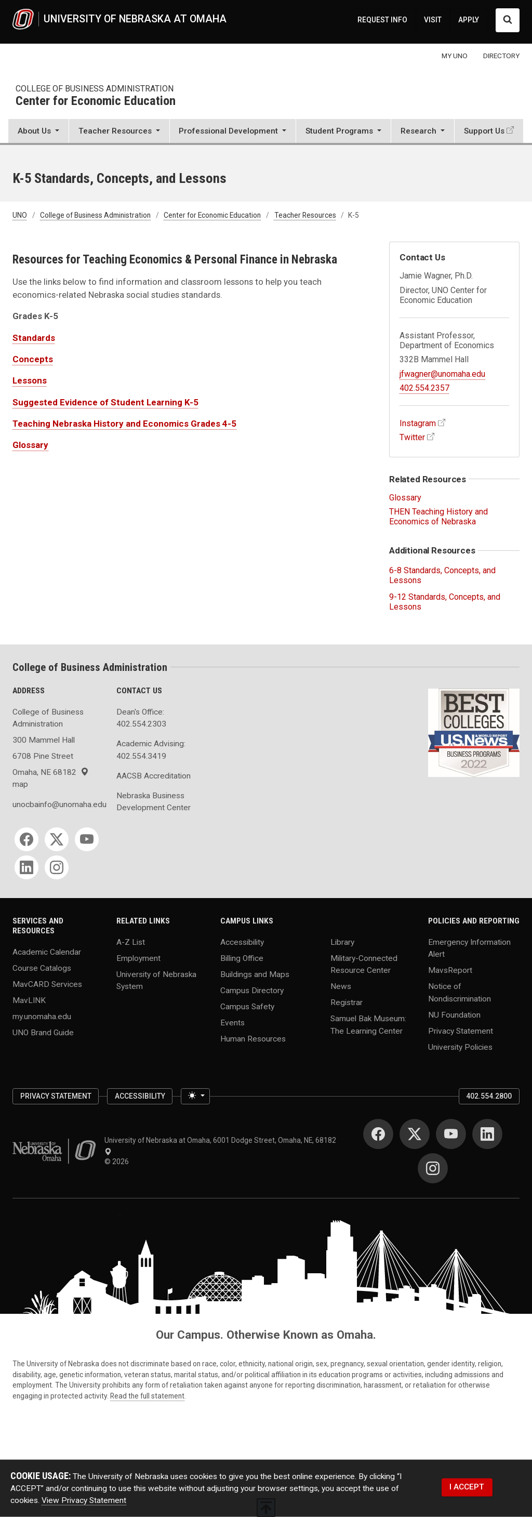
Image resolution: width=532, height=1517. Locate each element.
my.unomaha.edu (41, 1016)
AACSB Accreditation (153, 776)
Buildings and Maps (254, 974)
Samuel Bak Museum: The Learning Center (368, 1024)
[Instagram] (57, 867)
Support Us (484, 131)
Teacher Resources (305, 215)
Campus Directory (252, 990)
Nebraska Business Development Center (153, 801)
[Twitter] (57, 839)
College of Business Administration (95, 89)
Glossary (30, 445)
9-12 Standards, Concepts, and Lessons (444, 602)
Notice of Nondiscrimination (459, 992)
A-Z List (130, 942)
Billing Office (241, 958)
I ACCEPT (466, 1487)
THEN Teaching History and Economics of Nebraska (438, 516)
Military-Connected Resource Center (363, 964)
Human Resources (253, 1038)
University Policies (460, 1046)
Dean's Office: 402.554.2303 (141, 718)
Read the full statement (147, 1396)
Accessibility (242, 942)
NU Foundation (454, 1014)
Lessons (29, 380)
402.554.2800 (489, 1096)
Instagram (418, 423)
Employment (138, 958)
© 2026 (118, 1161)
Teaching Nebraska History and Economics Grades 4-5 (124, 423)
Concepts (32, 359)
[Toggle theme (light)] (195, 1096)
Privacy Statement (460, 1030)
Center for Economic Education (96, 101)
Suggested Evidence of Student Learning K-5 (105, 402)
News (340, 986)
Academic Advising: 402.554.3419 (150, 749)
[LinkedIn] (26, 867)
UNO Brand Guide (43, 1032)
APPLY (468, 20)
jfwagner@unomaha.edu (442, 374)
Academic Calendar (46, 951)
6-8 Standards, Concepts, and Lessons (442, 575)
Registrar (346, 1002)
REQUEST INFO (382, 20)
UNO (19, 215)
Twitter (412, 437)
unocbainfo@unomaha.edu (58, 804)
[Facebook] (26, 839)
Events (232, 1022)
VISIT (433, 20)
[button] (38, 132)
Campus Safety (247, 1006)
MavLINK (29, 1000)
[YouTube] (87, 839)
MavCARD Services (47, 983)
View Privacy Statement (84, 1500)
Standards (33, 338)
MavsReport (450, 970)
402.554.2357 (424, 388)
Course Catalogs (41, 967)
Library (342, 942)
